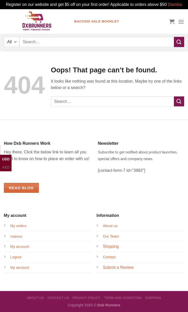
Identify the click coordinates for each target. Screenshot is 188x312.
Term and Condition (122, 298)
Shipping (111, 246)
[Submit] (179, 42)
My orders (18, 226)
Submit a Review (118, 267)
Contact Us (58, 298)
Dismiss (175, 4)
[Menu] (181, 21)
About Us (35, 298)
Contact (109, 257)
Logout (15, 257)
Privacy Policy (87, 298)
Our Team (111, 236)
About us (110, 226)
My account (19, 246)
